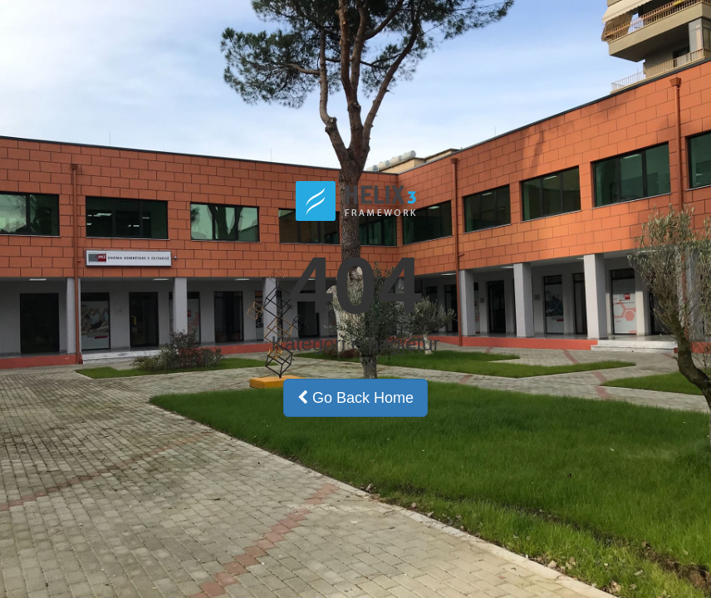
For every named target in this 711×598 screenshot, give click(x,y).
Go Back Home (355, 398)
